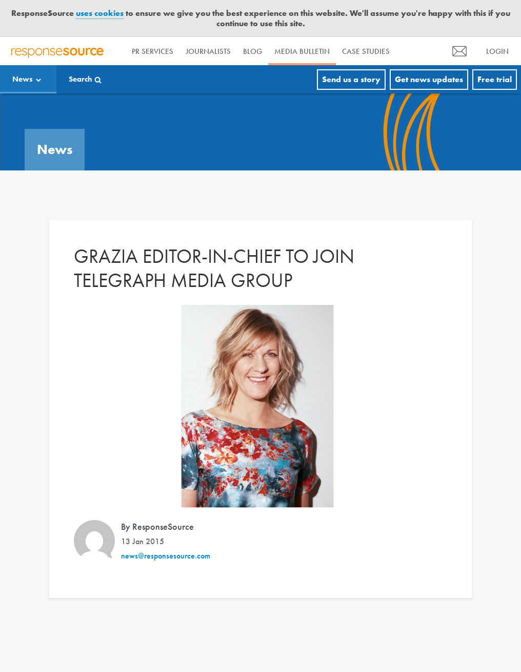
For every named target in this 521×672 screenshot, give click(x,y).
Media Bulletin (302, 51)
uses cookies (100, 13)
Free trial (494, 79)
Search (80, 79)
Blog (252, 51)
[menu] (459, 51)
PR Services (152, 51)
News (22, 79)
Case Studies (366, 51)
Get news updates (429, 79)
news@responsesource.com (165, 555)
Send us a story (351, 79)
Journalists (208, 51)
